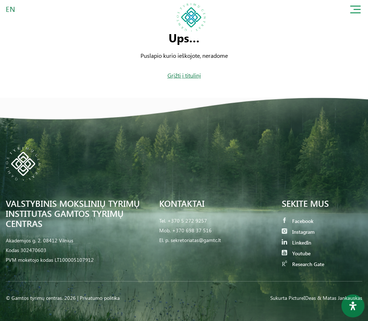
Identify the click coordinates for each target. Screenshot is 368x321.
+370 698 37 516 (192, 230)
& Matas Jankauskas (339, 297)
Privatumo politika (100, 297)
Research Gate (303, 264)
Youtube (296, 253)
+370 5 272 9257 (187, 220)
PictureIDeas (302, 297)
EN (11, 9)
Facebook (297, 221)
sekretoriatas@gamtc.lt (196, 240)
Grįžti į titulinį (184, 75)
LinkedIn (296, 242)
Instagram (298, 231)
